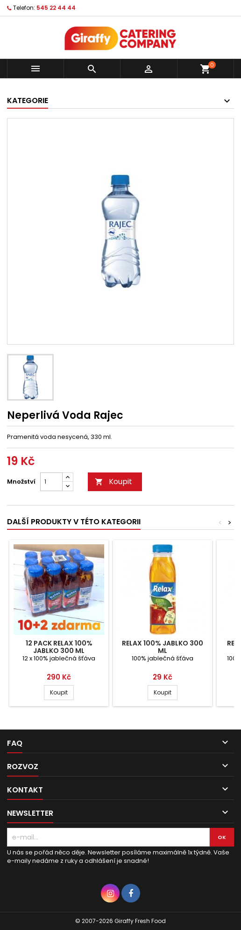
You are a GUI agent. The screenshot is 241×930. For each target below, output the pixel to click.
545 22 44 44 (56, 8)
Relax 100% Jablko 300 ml (162, 647)
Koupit (113, 481)
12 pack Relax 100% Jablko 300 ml (59, 647)
